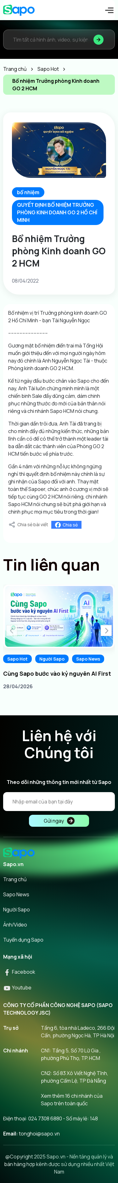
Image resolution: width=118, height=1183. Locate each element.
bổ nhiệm (28, 192)
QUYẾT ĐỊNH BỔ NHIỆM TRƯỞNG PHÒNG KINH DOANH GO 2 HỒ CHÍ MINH (57, 212)
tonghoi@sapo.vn (39, 1133)
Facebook (19, 971)
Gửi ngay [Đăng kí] (59, 821)
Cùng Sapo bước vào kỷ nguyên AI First (57, 673)
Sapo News (88, 659)
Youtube (17, 987)
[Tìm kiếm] (98, 39)
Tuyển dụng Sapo (23, 939)
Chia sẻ (66, 525)
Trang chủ (15, 879)
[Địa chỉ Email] (59, 801)
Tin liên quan (51, 564)
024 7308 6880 (45, 1118)
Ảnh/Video (15, 924)
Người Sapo (52, 659)
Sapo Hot (17, 659)
